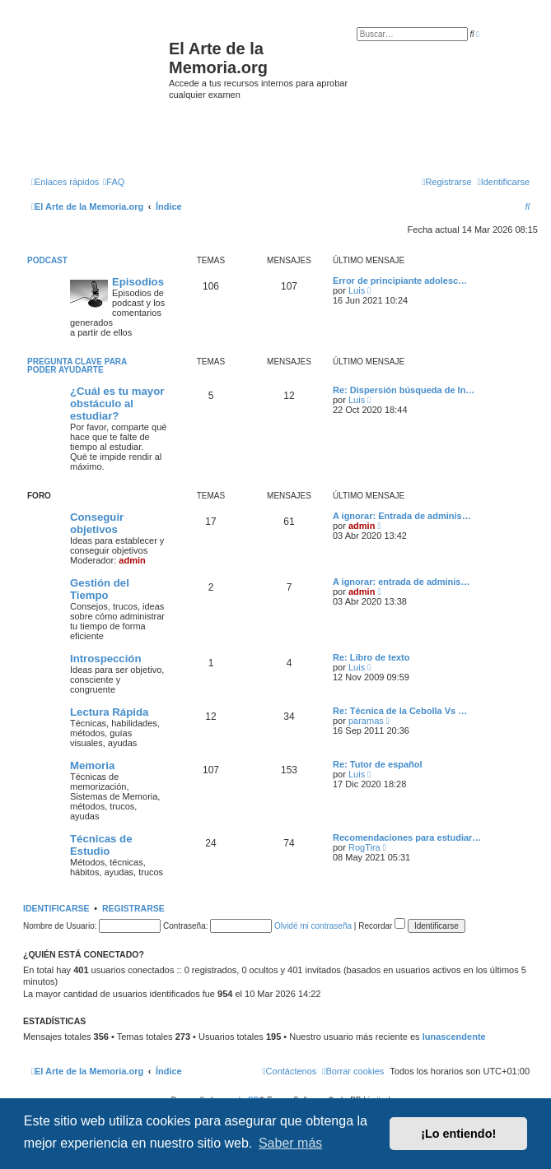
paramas (366, 721)
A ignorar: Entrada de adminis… (402, 516)
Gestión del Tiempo (99, 589)
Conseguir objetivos (97, 523)
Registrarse (133, 908)
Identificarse (56, 908)
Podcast (47, 260)
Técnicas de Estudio (101, 845)
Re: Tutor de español (378, 764)
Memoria (92, 765)
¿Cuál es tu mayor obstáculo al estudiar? (117, 403)
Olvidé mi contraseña (313, 925)
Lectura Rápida (109, 712)
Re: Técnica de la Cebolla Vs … (400, 711)
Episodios (138, 282)
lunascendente (454, 1036)
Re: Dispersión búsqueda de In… (403, 390)
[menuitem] (113, 182)
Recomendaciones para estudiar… (407, 837)
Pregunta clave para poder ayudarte (77, 365)
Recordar (381, 925)
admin (132, 560)
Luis (356, 290)
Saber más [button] (290, 1143)
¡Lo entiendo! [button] (458, 1133)
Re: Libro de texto (371, 657)
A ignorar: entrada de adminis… (401, 582)
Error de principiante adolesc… (400, 280)
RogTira (364, 847)
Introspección (105, 658)
